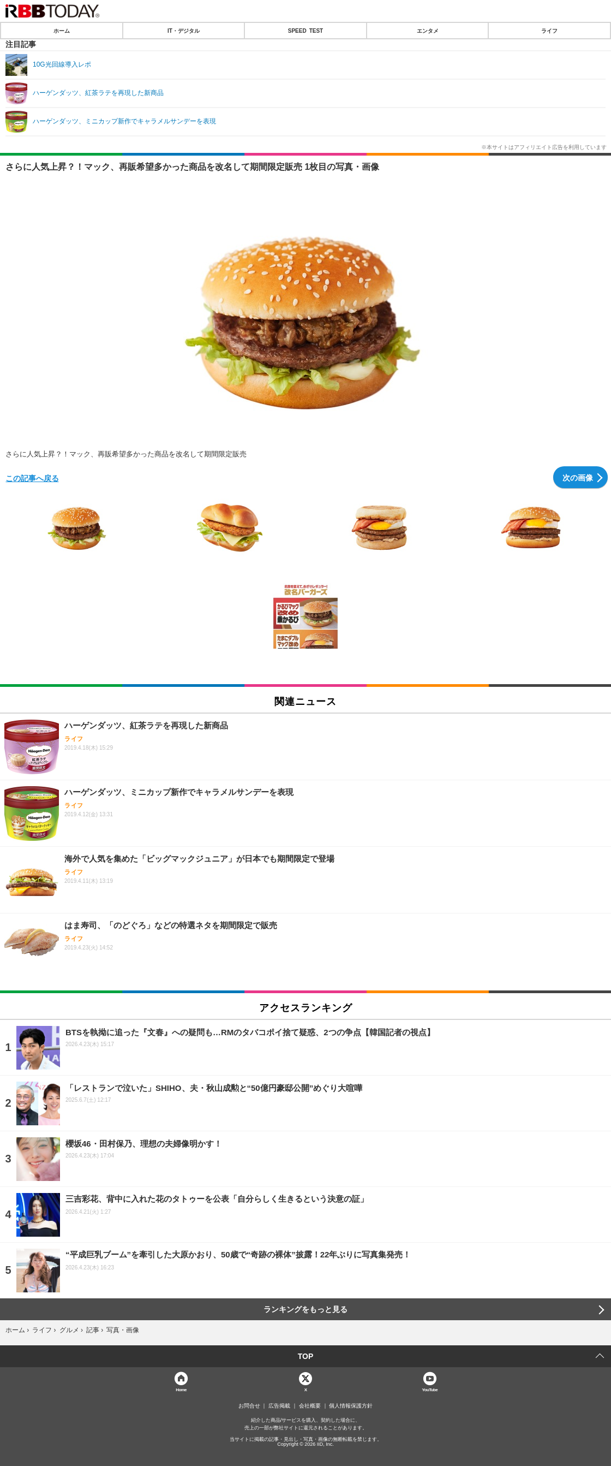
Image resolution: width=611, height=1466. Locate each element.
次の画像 (577, 477)
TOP (306, 1356)
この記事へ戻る (32, 478)
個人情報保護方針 (351, 1406)
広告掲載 (279, 1406)
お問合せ (249, 1406)
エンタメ (428, 30)
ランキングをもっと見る (305, 1309)
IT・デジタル (183, 30)
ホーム (61, 30)
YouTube (430, 1389)
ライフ (549, 30)
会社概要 (310, 1406)
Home (181, 1389)
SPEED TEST (305, 30)
